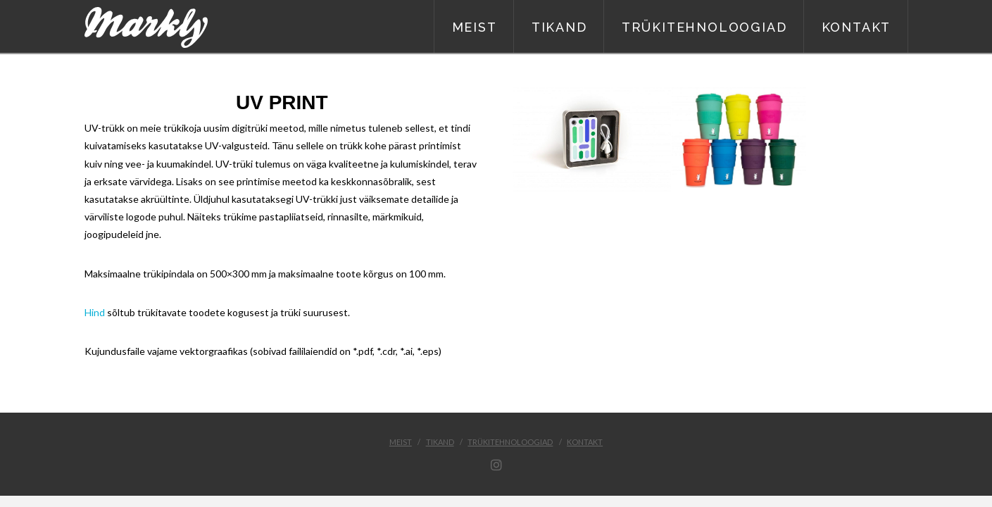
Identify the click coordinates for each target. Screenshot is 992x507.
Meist (400, 441)
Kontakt (585, 441)
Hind (94, 312)
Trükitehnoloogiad (510, 441)
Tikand (440, 441)
